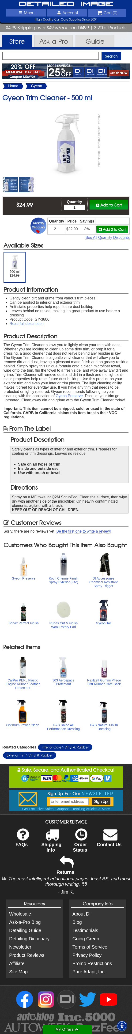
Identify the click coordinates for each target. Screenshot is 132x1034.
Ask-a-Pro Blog (25, 922)
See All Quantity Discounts (107, 237)
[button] (122, 1026)
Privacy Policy (87, 955)
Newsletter (20, 947)
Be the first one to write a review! (84, 531)
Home (13, 86)
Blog (77, 922)
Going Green (85, 938)
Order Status (80, 843)
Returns (65, 868)
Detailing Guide (25, 930)
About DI (81, 913)
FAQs (22, 840)
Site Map (18, 971)
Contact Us (109, 840)
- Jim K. (66, 892)
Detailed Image (66, 4)
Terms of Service (89, 947)
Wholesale (20, 913)
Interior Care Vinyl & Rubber (65, 747)
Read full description (27, 324)
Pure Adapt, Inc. (89, 971)
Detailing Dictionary (29, 938)
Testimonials (85, 930)
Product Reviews (26, 955)
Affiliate (16, 963)
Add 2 (112, 229)
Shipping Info (51, 843)
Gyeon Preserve (69, 396)
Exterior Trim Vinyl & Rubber (30, 755)
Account (67, 12)
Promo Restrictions (92, 963)
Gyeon (36, 86)
